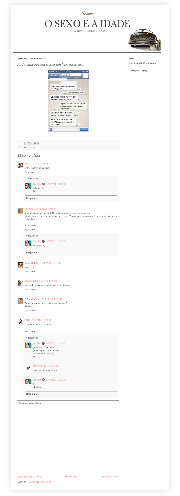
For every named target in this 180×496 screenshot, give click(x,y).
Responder (30, 172)
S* (26, 163)
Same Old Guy (32, 263)
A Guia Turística (33, 299)
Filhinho (31, 147)
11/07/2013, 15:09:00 (44, 209)
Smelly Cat (30, 281)
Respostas (33, 178)
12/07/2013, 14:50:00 (56, 380)
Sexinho (37, 184)
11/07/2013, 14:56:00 (38, 163)
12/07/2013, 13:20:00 (40, 320)
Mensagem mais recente (30, 476)
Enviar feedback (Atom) (41, 482)
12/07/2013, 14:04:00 (56, 343)
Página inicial (71, 476)
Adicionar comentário (30, 403)
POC (27, 320)
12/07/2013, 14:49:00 (48, 366)
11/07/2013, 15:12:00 (51, 263)
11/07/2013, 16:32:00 (52, 299)
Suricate (29, 209)
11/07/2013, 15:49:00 (47, 281)
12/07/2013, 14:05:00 (56, 184)
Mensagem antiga (110, 476)
